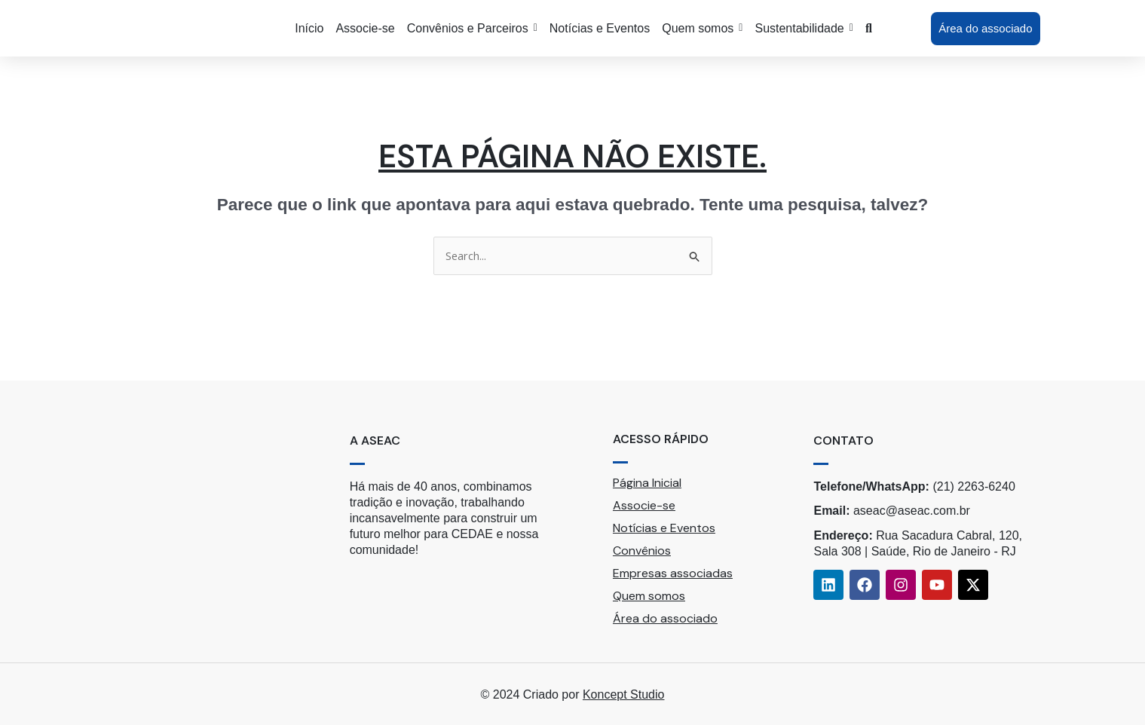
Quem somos (649, 596)
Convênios (642, 550)
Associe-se (644, 505)
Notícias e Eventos (664, 528)
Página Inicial (647, 483)
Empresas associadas (673, 573)
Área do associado (665, 618)
